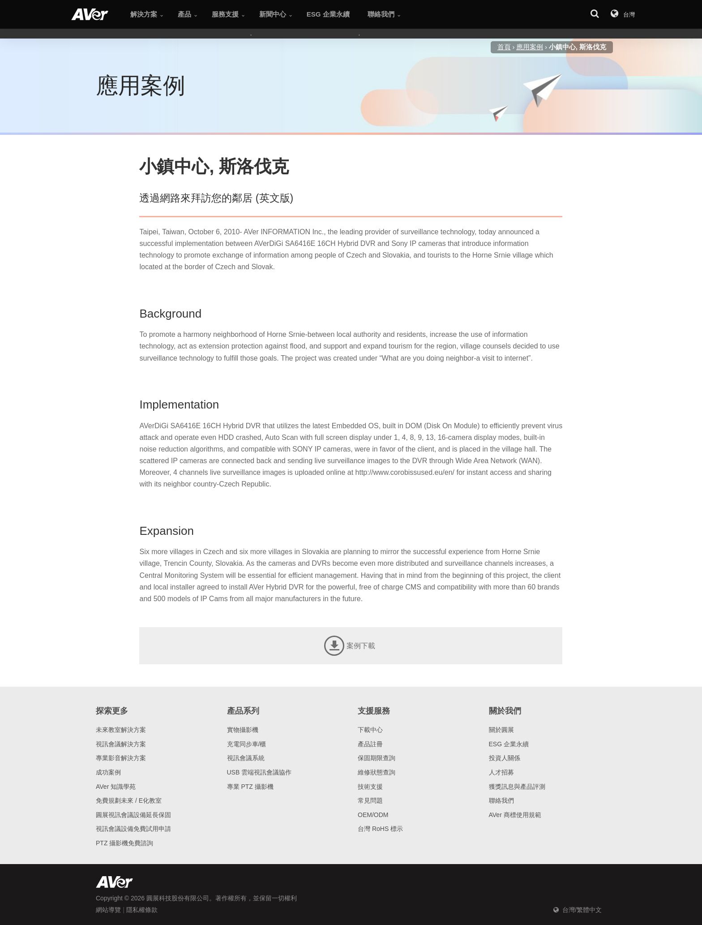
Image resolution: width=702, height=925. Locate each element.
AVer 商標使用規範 (515, 814)
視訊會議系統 (246, 758)
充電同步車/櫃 (246, 744)
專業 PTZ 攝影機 (250, 786)
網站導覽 (108, 909)
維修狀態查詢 (376, 772)
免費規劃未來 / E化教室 (129, 800)
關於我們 (505, 710)
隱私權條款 (142, 909)
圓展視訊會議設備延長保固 (133, 814)
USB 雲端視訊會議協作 (259, 772)
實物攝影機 (242, 729)
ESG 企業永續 (509, 744)
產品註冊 (370, 744)
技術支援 (370, 786)
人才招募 (501, 772)
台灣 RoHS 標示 (380, 828)
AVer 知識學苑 (116, 786)
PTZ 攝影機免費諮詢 (124, 843)
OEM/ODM (373, 814)
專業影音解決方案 (121, 758)
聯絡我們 (501, 800)
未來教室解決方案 (121, 729)
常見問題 (370, 800)
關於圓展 (501, 729)
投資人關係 (504, 758)
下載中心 (370, 729)
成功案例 (108, 772)
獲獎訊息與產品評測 (517, 786)
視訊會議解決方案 (121, 744)
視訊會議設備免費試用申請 (133, 828)
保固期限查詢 (376, 758)
